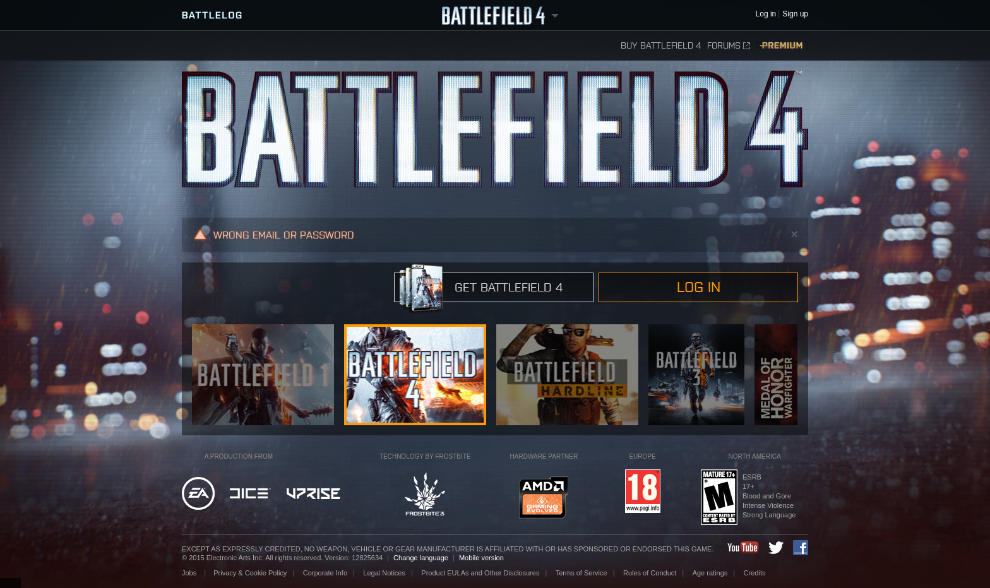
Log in (698, 287)
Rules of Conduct (649, 573)
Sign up (795, 14)
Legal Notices (384, 573)
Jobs (190, 573)
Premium (782, 46)
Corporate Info (325, 573)
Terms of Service (581, 573)
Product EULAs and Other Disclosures (480, 573)
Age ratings (710, 573)
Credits (755, 573)
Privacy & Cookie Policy (250, 573)
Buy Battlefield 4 (661, 45)
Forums (728, 45)
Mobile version (481, 558)
